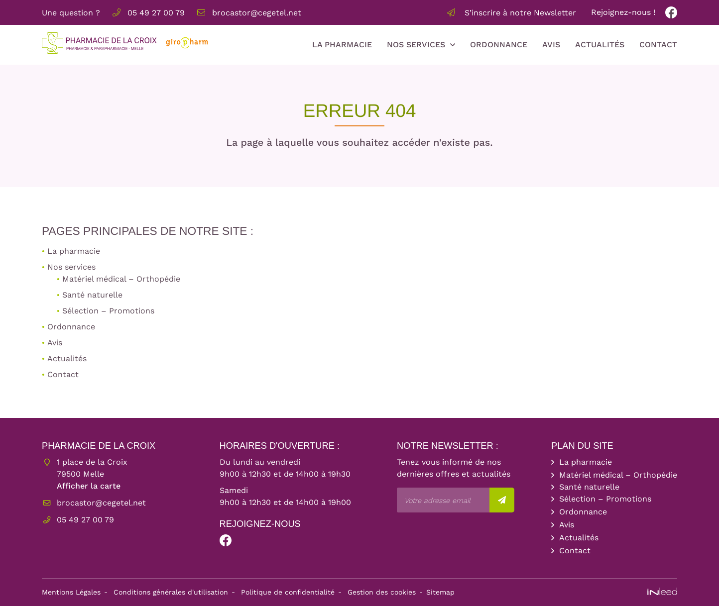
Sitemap (440, 592)
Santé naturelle (92, 295)
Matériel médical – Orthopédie (121, 279)
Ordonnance (498, 44)
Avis (551, 44)
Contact (658, 44)
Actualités (599, 44)
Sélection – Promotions (108, 310)
